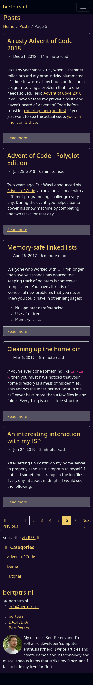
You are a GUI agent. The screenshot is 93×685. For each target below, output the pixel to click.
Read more (17, 138)
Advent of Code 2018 (63, 93)
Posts (24, 26)
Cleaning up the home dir (43, 349)
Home (8, 26)
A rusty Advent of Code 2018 (40, 44)
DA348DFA (18, 622)
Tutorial (14, 576)
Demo (12, 566)
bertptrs (16, 616)
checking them (37, 110)
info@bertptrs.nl (24, 606)
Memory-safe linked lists (42, 247)
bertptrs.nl (15, 6)
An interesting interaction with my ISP (43, 437)
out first (59, 110)
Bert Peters (19, 628)
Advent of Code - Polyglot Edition (43, 159)
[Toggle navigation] (83, 7)
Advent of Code (21, 190)
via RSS (31, 537)
